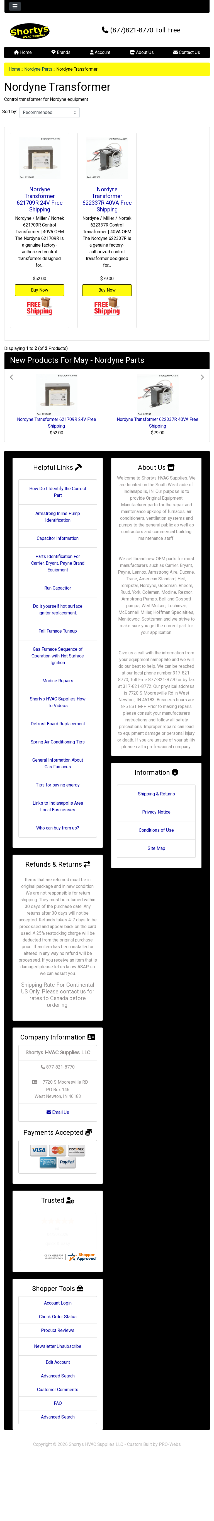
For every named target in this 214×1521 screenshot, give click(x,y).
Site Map (156, 848)
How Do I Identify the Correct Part (57, 492)
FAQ (58, 1403)
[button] (24, 405)
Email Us (58, 1112)
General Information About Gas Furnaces (57, 763)
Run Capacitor (57, 588)
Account (100, 52)
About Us (142, 52)
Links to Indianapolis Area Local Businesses (58, 806)
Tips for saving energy (58, 785)
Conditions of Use (156, 830)
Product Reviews (57, 1330)
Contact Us (186, 52)
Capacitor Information (58, 538)
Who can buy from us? (57, 828)
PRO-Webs (170, 1444)
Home (23, 52)
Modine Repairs (57, 680)
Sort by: (9, 111)
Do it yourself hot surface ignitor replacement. (57, 610)
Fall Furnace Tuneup (57, 631)
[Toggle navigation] (15, 6)
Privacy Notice (156, 812)
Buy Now (39, 290)
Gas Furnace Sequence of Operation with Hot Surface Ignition (57, 656)
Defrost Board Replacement (58, 723)
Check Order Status (58, 1316)
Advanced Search (58, 1376)
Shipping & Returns (156, 794)
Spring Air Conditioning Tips (58, 742)
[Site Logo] (39, 31)
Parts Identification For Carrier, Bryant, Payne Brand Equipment (57, 563)
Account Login (58, 1303)
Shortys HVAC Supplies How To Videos (58, 702)
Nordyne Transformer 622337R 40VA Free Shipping (107, 199)
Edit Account (58, 1362)
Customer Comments (57, 1389)
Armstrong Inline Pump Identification (57, 517)
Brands (60, 52)
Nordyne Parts (38, 69)
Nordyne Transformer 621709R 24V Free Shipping (40, 199)
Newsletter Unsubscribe (57, 1346)
